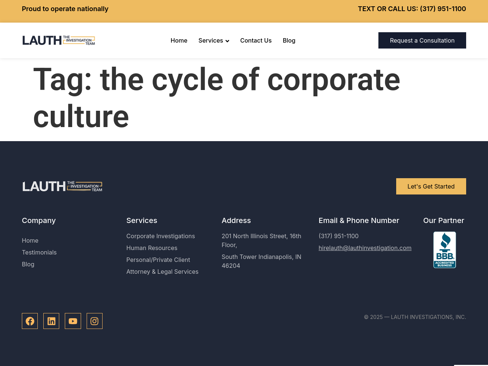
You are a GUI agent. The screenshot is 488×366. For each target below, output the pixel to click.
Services (213, 40)
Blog (289, 40)
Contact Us (256, 40)
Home (179, 40)
